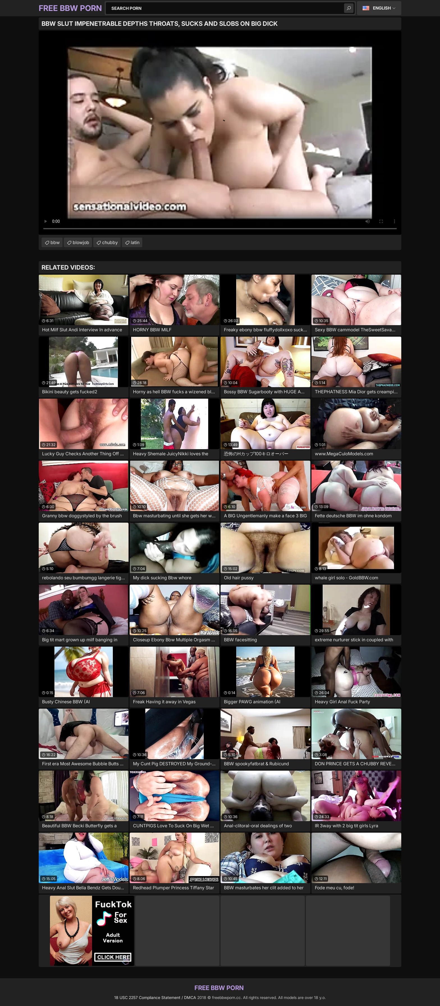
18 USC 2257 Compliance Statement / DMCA (155, 997)
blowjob (81, 242)
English (382, 8)
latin (135, 242)
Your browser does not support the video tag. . (220, 133)
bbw (55, 242)
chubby (110, 242)
